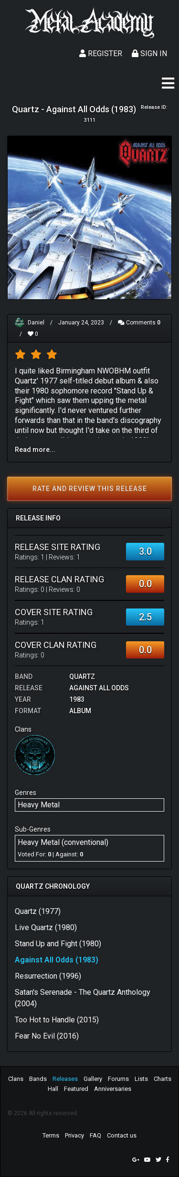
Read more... (35, 449)
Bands (38, 1078)
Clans (15, 1078)
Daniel (36, 322)
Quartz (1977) (38, 911)
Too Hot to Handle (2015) (57, 1019)
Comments (139, 322)
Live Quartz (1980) (46, 927)
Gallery (93, 1078)
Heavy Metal (39, 804)
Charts (162, 1078)
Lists (141, 1078)
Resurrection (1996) (48, 976)
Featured (76, 1088)
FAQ (95, 1135)
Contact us (122, 1135)
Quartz (82, 676)
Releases (65, 1078)
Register (100, 53)
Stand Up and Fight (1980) (58, 943)
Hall (53, 1088)
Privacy (74, 1135)
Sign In (149, 53)
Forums (118, 1078)
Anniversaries (112, 1088)
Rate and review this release (89, 488)
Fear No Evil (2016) (47, 1035)
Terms (50, 1135)
